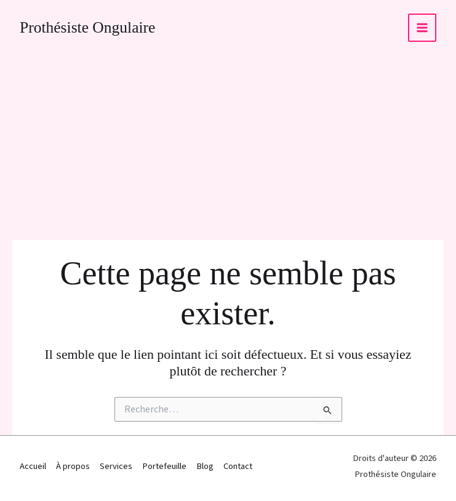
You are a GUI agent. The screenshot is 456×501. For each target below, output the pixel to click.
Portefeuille (164, 466)
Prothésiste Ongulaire (87, 27)
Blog (205, 466)
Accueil (33, 466)
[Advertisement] (228, 148)
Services (116, 466)
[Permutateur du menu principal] (422, 28)
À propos (73, 466)
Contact (237, 466)
